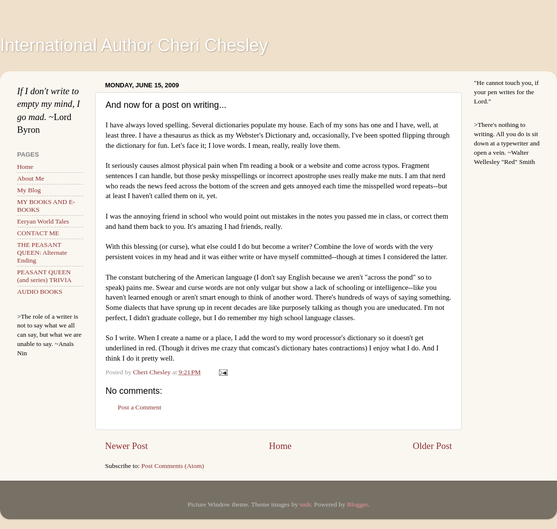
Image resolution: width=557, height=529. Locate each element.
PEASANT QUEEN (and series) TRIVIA (44, 276)
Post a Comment (139, 407)
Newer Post (126, 446)
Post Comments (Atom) (172, 465)
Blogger (357, 504)
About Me (30, 178)
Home (280, 446)
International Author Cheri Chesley (134, 45)
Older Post (432, 446)
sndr (305, 504)
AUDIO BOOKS (40, 291)
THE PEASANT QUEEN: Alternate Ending (42, 252)
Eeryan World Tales (43, 221)
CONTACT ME (38, 233)
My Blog (29, 190)
